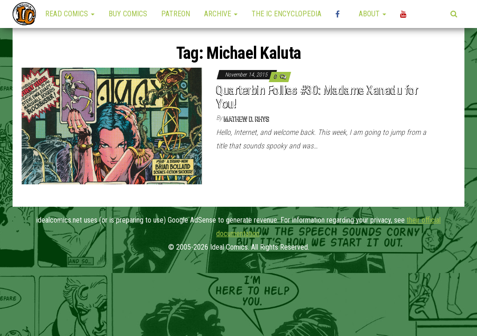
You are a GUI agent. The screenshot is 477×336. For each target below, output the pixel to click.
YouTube (404, 14)
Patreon (175, 13)
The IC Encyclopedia (286, 13)
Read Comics (70, 13)
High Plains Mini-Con (340, 14)
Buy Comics (128, 13)
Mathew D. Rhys (247, 119)
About (372, 13)
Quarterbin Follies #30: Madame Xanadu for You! (317, 97)
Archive (221, 13)
